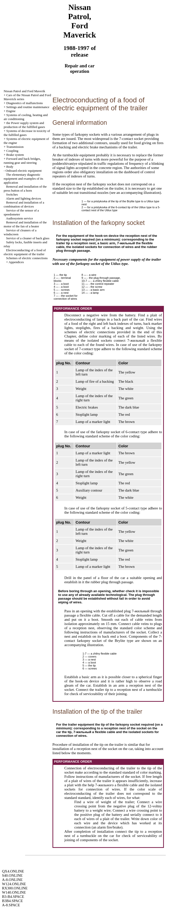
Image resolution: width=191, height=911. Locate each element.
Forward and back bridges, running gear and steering (22, 161)
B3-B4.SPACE (13, 897)
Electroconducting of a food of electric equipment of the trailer (25, 252)
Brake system (15, 155)
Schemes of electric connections (27, 258)
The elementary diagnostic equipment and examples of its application (23, 178)
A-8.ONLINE (12, 880)
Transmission (15, 147)
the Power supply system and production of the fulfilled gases (24, 125)
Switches (12, 194)
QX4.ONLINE (13, 871)
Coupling (12, 151)
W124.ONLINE (14, 884)
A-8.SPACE (11, 905)
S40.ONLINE (12, 875)
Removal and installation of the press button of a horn (25, 188)
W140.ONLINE (14, 892)
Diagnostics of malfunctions (24, 103)
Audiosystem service (19, 218)
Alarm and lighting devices (23, 198)
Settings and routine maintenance (27, 107)
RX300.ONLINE (15, 888)
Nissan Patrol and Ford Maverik (24, 91)
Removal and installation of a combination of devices (24, 204)
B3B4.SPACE (12, 901)
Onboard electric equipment (23, 170)
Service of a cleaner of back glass (27, 238)
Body (9, 166)
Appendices (16, 262)
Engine (10, 111)
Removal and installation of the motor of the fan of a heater (25, 224)
